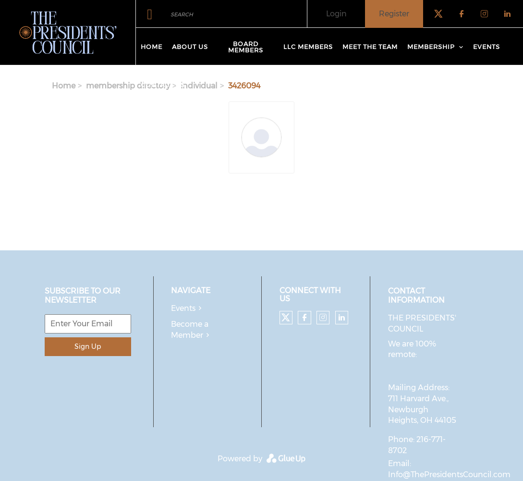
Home (151, 46)
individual (199, 85)
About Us (190, 46)
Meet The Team (370, 46)
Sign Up (87, 346)
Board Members (245, 47)
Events (486, 46)
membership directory (128, 85)
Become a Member (189, 330)
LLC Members (308, 46)
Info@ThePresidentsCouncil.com (449, 474)
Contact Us (163, 84)
